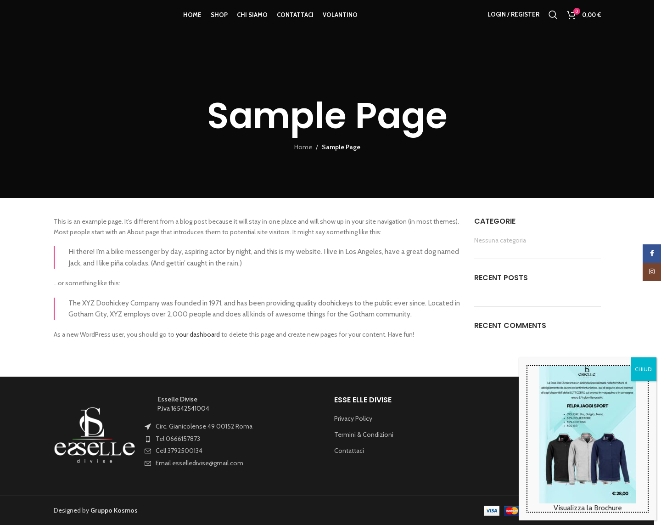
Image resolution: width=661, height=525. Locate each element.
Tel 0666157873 (178, 439)
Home (303, 147)
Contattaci (349, 450)
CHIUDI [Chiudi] (644, 369)
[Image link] (95, 435)
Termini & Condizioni (363, 434)
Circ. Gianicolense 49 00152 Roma (204, 426)
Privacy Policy (353, 418)
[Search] (553, 24)
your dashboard (198, 334)
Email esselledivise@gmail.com (199, 463)
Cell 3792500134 (179, 450)
